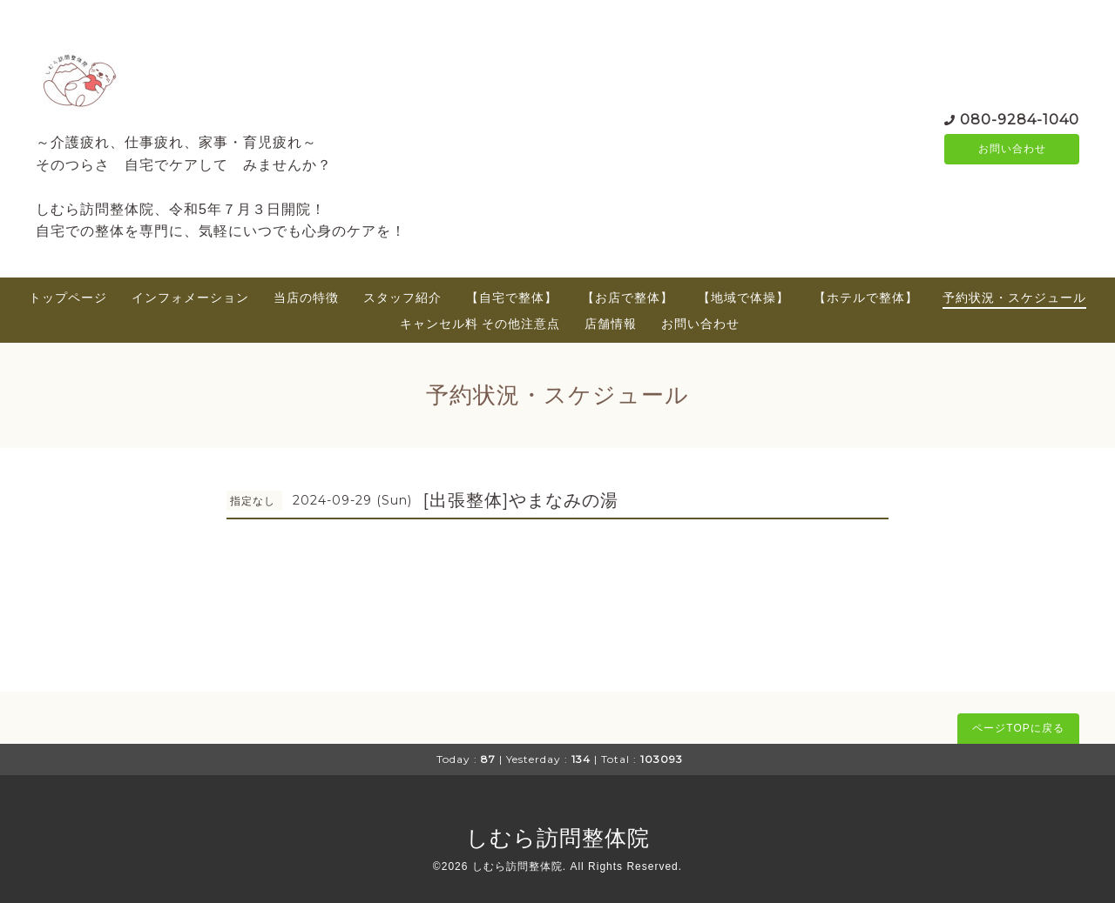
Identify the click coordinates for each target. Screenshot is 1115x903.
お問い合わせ (1012, 149)
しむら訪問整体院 (558, 838)
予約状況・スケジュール (1014, 297)
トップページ (68, 297)
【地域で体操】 (743, 297)
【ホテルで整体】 (866, 297)
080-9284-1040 (1019, 118)
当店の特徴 (306, 297)
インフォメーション (190, 297)
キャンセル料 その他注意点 (480, 324)
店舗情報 (611, 324)
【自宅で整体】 (512, 297)
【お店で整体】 (627, 297)
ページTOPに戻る (1018, 728)
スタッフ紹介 (402, 297)
